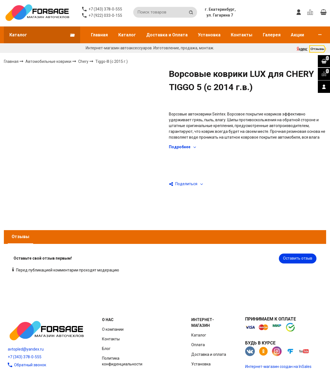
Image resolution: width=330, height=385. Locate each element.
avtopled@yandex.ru (26, 349)
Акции (297, 34)
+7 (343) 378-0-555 (24, 357)
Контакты (241, 34)
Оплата (198, 345)
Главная (99, 34)
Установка (209, 34)
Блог (106, 348)
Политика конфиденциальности (122, 361)
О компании (113, 329)
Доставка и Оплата (167, 34)
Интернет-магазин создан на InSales (278, 366)
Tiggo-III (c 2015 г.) (111, 61)
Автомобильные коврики (48, 61)
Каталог (127, 34)
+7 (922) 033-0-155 (105, 15)
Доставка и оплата (208, 354)
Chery (83, 61)
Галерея (272, 34)
